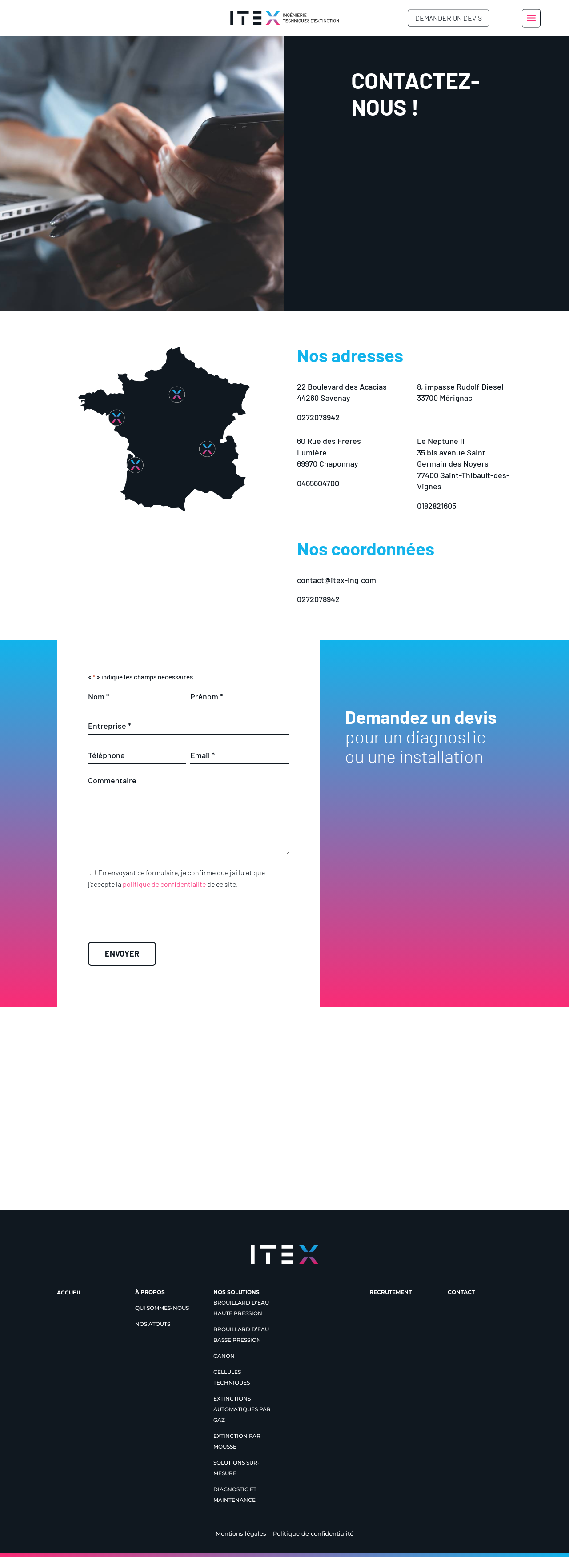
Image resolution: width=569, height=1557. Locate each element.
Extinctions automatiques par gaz (242, 1409)
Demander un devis (448, 18)
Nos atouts (152, 1324)
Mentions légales (241, 1533)
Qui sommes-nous (162, 1308)
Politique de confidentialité (313, 1533)
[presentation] (188, 919)
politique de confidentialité (164, 884)
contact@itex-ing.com (336, 580)
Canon (224, 1356)
